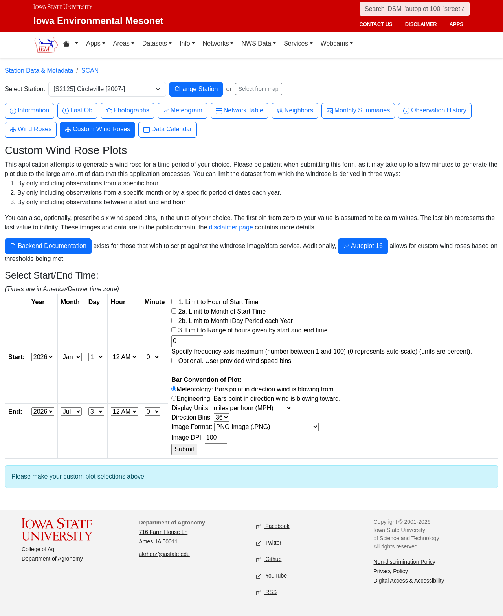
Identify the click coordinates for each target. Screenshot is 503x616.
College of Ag (38, 549)
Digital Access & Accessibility (409, 581)
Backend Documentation (48, 246)
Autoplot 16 (363, 246)
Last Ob (77, 110)
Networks (216, 43)
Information (29, 110)
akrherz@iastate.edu (164, 554)
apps (456, 24)
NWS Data (256, 43)
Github (268, 559)
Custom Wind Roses (97, 129)
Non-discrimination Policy (404, 562)
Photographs (127, 110)
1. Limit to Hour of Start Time (218, 302)
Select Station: (25, 89)
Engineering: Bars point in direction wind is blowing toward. (258, 398)
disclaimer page (231, 227)
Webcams (335, 43)
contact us (375, 24)
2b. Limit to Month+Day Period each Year (235, 320)
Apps (93, 43)
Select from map (259, 89)
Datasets (154, 43)
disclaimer (421, 24)
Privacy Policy (391, 571)
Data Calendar (167, 129)
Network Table (239, 110)
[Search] (415, 9)
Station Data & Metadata (39, 70)
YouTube (271, 575)
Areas (121, 43)
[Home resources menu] (70, 45)
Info (185, 43)
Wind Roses (30, 129)
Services (296, 43)
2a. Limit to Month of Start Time (222, 311)
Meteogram (182, 110)
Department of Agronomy (52, 559)
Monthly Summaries (358, 110)
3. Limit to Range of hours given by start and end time (253, 330)
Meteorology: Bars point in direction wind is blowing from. (255, 389)
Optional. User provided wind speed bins (234, 361)
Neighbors (295, 110)
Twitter (268, 542)
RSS (266, 592)
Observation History (434, 110)
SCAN (90, 70)
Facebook (273, 526)
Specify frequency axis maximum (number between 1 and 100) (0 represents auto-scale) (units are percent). (321, 351)
